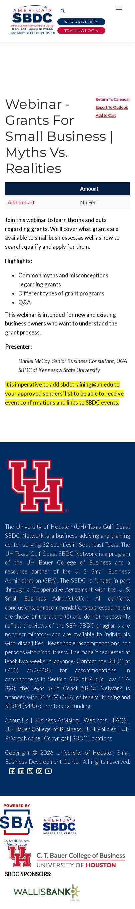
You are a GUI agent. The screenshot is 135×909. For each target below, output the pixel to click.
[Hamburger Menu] (121, 9)
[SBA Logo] (17, 824)
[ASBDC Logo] (55, 824)
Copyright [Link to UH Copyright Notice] (56, 738)
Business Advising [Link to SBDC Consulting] (56, 720)
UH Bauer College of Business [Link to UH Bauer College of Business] (43, 729)
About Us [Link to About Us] (17, 720)
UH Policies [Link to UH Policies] (101, 729)
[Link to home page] (31, 20)
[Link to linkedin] (21, 770)
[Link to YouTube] (48, 770)
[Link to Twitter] (30, 770)
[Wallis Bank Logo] (43, 892)
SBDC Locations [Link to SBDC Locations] (92, 738)
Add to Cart (106, 115)
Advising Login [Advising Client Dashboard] (81, 21)
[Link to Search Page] (62, 11)
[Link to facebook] (12, 770)
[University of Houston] (38, 485)
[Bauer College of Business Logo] (62, 856)
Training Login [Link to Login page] (81, 30)
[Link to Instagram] (39, 770)
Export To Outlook (112, 107)
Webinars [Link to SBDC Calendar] (95, 720)
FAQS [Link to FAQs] (120, 720)
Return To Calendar (113, 99)
